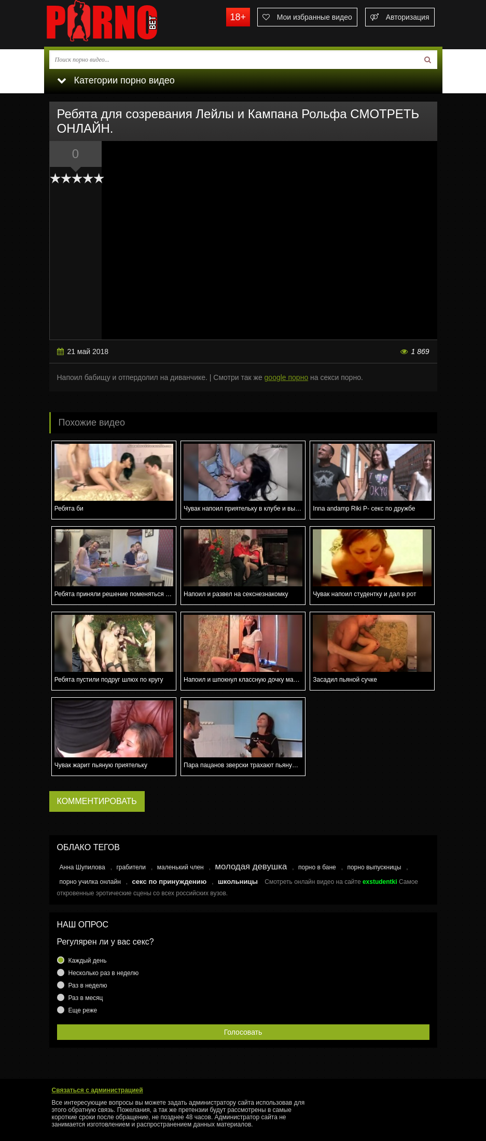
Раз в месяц (85, 998)
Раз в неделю (87, 985)
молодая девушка (251, 866)
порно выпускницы (374, 867)
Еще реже (83, 1010)
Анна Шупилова (82, 867)
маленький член (180, 867)
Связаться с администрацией (97, 1090)
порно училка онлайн (90, 881)
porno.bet (122, 23)
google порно (287, 377)
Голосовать (243, 1032)
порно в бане (317, 867)
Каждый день (87, 960)
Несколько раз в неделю (103, 973)
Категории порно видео (116, 80)
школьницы (238, 881)
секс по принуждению (169, 881)
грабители (131, 867)
